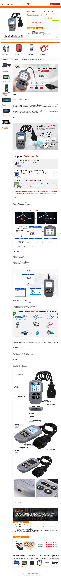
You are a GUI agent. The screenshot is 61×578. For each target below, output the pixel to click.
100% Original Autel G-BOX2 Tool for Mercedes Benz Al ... (20, 54)
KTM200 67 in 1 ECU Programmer (29, 575)
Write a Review (31, 59)
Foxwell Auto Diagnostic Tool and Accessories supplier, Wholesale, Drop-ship (9, 4)
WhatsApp (39, 34)
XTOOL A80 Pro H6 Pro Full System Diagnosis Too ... (6, 81)
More (50, 558)
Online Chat (34, 34)
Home (2, 7)
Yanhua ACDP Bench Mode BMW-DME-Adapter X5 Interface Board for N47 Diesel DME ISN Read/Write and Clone (24, 556)
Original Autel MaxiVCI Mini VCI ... (31, 566)
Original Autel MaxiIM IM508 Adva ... (17, 566)
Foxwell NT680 (22, 575)
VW (17, 105)
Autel (18, 101)
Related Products (38, 59)
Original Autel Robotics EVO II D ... (47, 566)
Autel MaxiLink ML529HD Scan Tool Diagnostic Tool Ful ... (32, 54)
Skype (45, 34)
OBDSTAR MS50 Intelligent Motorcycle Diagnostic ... (5, 104)
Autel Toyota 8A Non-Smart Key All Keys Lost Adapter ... (45, 54)
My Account (41, 0)
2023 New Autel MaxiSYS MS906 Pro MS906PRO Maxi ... (6, 127)
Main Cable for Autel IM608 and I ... (39, 566)
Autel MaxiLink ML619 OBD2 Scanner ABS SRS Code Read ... (7, 54)
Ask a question (51, 34)
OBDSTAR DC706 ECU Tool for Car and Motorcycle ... (6, 115)
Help (45, 0)
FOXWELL (25, 573)
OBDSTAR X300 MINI (38, 575)
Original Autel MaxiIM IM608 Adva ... (24, 566)
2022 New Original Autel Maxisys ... (54, 566)
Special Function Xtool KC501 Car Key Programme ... (6, 93)
